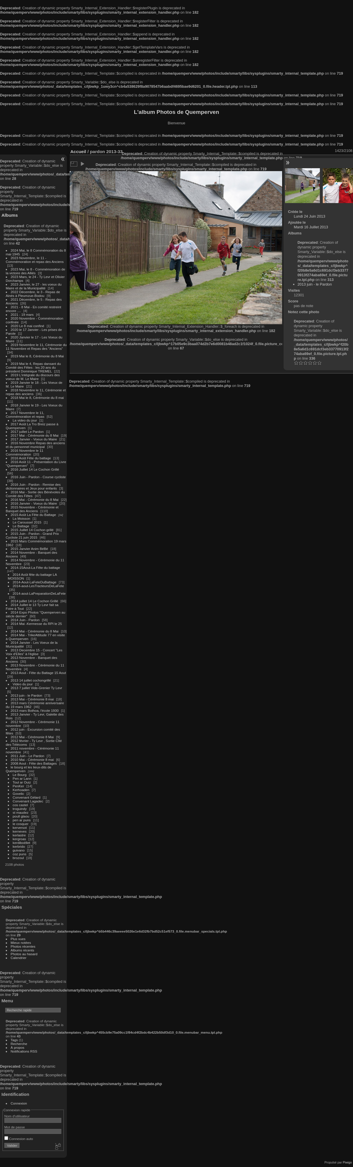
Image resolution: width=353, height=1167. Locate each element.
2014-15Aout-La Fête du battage (35, 567)
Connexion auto (18, 1139)
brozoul (18, 858)
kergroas (19, 839)
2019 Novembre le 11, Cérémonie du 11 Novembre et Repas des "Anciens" (36, 346)
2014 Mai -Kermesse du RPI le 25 (36, 623)
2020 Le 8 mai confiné (27, 326)
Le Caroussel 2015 (27, 522)
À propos (17, 1047)
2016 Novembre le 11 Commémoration (24, 452)
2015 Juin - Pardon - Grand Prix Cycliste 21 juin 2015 (32, 535)
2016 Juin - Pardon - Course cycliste (38, 477)
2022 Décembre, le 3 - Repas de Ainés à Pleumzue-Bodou (33, 293)
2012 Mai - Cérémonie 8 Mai (32, 737)
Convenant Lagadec (28, 801)
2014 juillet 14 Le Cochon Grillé (34, 601)
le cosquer (20, 824)
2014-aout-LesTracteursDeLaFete (38, 586)
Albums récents (22, 950)
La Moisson (21, 518)
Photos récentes (23, 946)
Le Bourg (20, 775)
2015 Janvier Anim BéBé (29, 549)
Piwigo (347, 1162)
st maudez (20, 812)
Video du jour (23, 684)
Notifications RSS (24, 1051)
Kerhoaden (21, 790)
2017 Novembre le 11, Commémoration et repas (25, 414)
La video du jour (25, 420)
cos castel (20, 805)
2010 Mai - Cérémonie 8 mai (32, 759)
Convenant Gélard (27, 797)
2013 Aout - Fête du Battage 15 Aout (38, 673)
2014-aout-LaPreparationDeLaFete (39, 593)
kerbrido (19, 846)
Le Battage (21, 526)
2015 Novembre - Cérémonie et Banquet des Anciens (32, 509)
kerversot (20, 827)
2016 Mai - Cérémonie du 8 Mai (35, 499)
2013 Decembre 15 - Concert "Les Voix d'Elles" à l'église (34, 652)
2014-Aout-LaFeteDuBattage (34, 582)
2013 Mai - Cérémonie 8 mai (32, 699)
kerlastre (19, 835)
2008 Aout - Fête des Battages (34, 763)
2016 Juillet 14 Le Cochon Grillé (35, 469)
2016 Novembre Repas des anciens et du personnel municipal (35, 445)
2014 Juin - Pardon (25, 620)
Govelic (18, 793)
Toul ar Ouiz (22, 782)
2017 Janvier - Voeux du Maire (34, 439)
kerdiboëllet (21, 843)
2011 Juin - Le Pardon (27, 756)
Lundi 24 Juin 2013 (309, 216)
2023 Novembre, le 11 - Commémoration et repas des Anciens (35, 259)
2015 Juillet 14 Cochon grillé (32, 530)
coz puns (19, 854)
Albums (9, 215)
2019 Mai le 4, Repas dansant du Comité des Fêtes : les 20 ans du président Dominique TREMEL (33, 367)
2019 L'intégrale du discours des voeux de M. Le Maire (33, 377)
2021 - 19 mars (22, 314)
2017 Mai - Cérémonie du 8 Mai (35, 435)
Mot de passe (14, 1127)
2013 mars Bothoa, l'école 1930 (35, 710)
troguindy (20, 809)
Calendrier (18, 958)
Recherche (19, 1044)
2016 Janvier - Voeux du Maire (34, 503)
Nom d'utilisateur (17, 1116)
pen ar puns (22, 820)
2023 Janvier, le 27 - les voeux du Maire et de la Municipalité (34, 286)
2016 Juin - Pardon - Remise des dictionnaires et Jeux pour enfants (33, 486)
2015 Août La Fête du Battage (33, 515)
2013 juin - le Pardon (26, 695)
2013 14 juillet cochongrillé (31, 680)
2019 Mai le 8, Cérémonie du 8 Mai (37, 356)
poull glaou (21, 816)
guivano (19, 850)
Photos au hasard (24, 954)
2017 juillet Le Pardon (27, 431)
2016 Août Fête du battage (31, 458)
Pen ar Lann (22, 778)
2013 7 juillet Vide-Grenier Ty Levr (36, 688)
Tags (14, 1040)
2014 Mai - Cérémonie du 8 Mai (35, 631)
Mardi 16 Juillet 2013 (311, 227)
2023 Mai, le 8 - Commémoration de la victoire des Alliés (35, 271)
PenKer (18, 786)
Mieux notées (21, 942)
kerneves (20, 831)
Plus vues (18, 939)
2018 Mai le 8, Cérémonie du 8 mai (37, 397)
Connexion (19, 1103)
